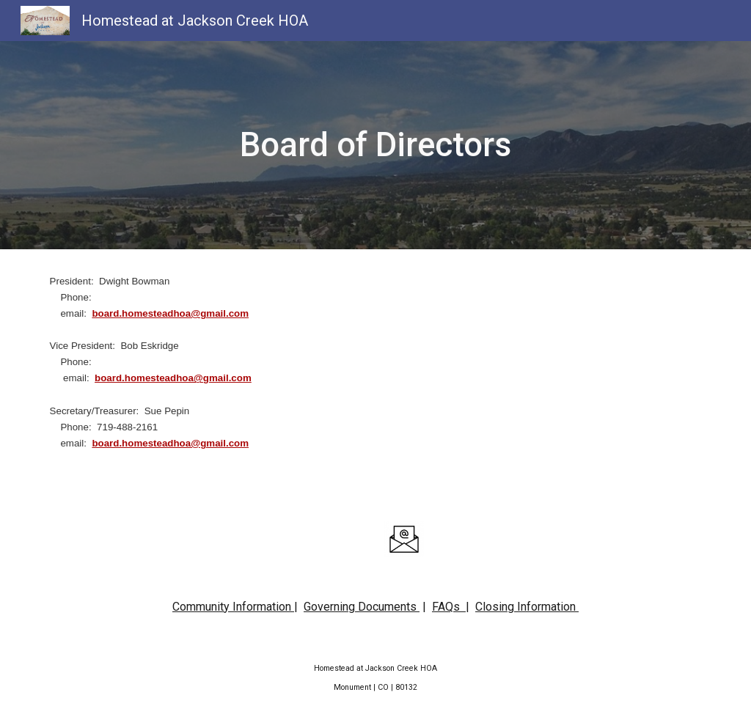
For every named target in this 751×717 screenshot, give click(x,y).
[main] (375, 145)
